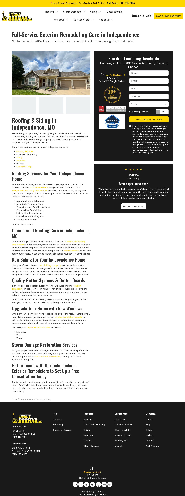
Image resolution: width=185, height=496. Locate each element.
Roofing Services (24, 151)
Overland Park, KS (123, 424)
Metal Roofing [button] (114, 11)
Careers (150, 440)
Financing (58, 424)
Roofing (88, 419)
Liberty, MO (120, 419)
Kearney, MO (121, 440)
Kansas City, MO (123, 435)
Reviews (150, 435)
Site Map (99, 491)
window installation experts (68, 316)
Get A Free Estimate (168, 16)
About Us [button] (104, 20)
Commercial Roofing (94, 424)
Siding (19, 157)
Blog (148, 424)
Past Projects (152, 446)
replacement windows (39, 327)
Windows (20, 160)
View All (118, 446)
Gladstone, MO (122, 430)
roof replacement (39, 187)
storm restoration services (47, 356)
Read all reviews (133, 206)
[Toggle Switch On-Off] (162, 111)
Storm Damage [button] (72, 11)
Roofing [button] (49, 11)
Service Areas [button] (81, 20)
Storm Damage (24, 166)
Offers (149, 430)
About (149, 419)
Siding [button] (93, 11)
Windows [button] (59, 20)
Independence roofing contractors (29, 190)
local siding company (50, 265)
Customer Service (62, 430)
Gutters (88, 440)
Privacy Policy (149, 152)
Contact (57, 419)
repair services (71, 250)
